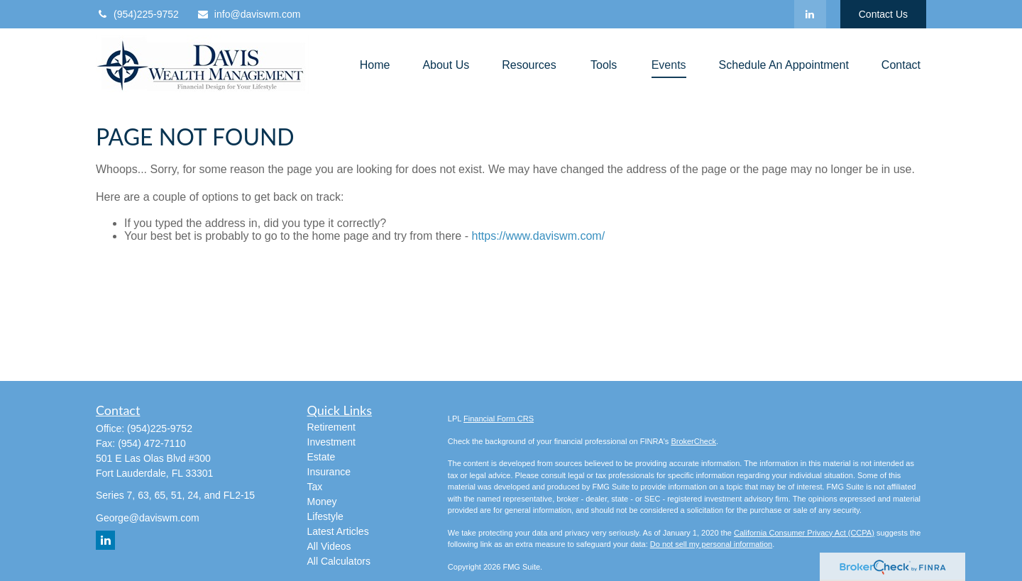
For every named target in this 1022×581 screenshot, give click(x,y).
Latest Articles (338, 531)
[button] (375, 64)
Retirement (331, 427)
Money (322, 501)
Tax (315, 486)
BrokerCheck (693, 441)
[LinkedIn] (810, 14)
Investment (331, 442)
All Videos (329, 546)
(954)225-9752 (137, 14)
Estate (321, 457)
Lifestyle (325, 516)
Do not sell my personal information (711, 544)
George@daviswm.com (147, 518)
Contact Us (883, 14)
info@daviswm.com (249, 14)
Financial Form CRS (498, 418)
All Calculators (338, 561)
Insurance (329, 471)
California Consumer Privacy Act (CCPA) (804, 533)
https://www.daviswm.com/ (538, 236)
